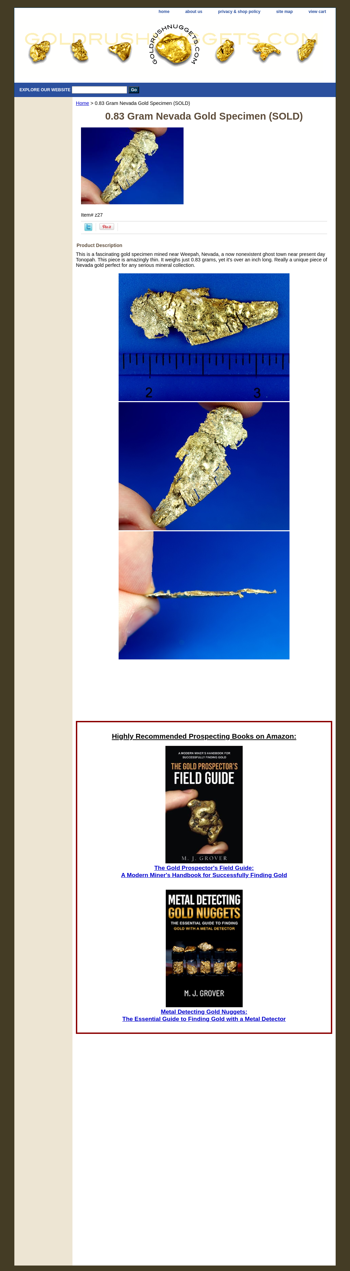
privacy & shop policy (239, 11)
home (164, 11)
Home (82, 103)
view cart (317, 11)
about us (193, 11)
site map (284, 11)
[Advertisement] (204, 692)
